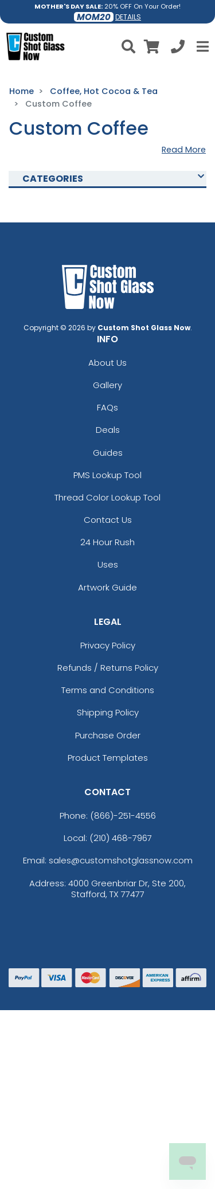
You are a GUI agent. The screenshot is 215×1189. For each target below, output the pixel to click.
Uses (107, 564)
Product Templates (108, 758)
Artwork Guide (107, 587)
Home (21, 91)
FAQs (107, 407)
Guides (108, 453)
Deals (108, 430)
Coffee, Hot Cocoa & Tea (104, 91)
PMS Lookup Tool (107, 475)
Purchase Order (107, 735)
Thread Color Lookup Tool (107, 497)
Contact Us (108, 520)
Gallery (107, 385)
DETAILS (128, 17)
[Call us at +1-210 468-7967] (178, 48)
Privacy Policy (107, 645)
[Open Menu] (201, 46)
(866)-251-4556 (123, 815)
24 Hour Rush (107, 542)
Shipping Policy (108, 712)
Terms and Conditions (107, 690)
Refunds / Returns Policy (107, 668)
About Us (107, 363)
